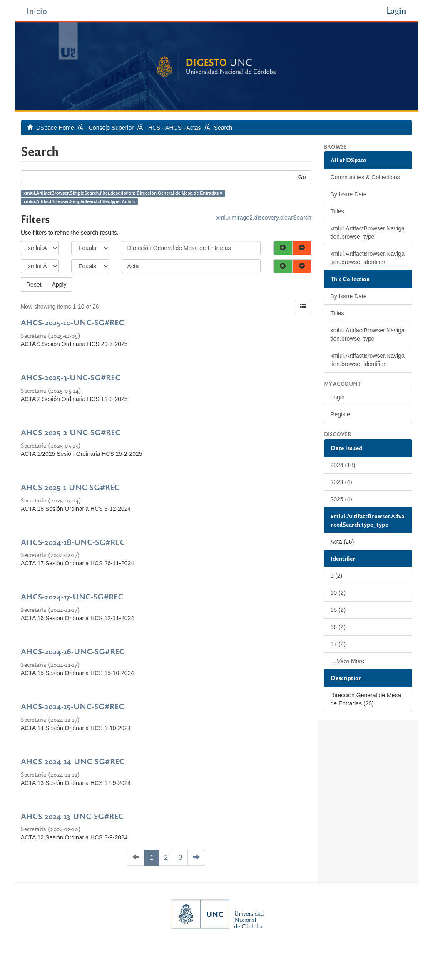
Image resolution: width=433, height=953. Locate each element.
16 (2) (338, 627)
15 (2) (338, 609)
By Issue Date (349, 194)
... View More (347, 661)
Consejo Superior (111, 127)
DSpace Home (55, 127)
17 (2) (338, 644)
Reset (34, 284)
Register (341, 414)
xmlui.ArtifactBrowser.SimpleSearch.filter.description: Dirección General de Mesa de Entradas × (122, 193)
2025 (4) (341, 499)
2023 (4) (341, 482)
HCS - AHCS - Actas (174, 127)
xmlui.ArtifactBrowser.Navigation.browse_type (368, 232)
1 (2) (337, 575)
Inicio (36, 10)
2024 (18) (343, 465)
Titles (337, 211)
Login (338, 397)
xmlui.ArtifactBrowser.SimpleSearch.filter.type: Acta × (79, 201)
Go (302, 177)
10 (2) (338, 592)
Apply (59, 284)
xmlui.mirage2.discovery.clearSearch (263, 217)
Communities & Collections (365, 177)
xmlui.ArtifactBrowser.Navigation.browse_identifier (368, 257)
